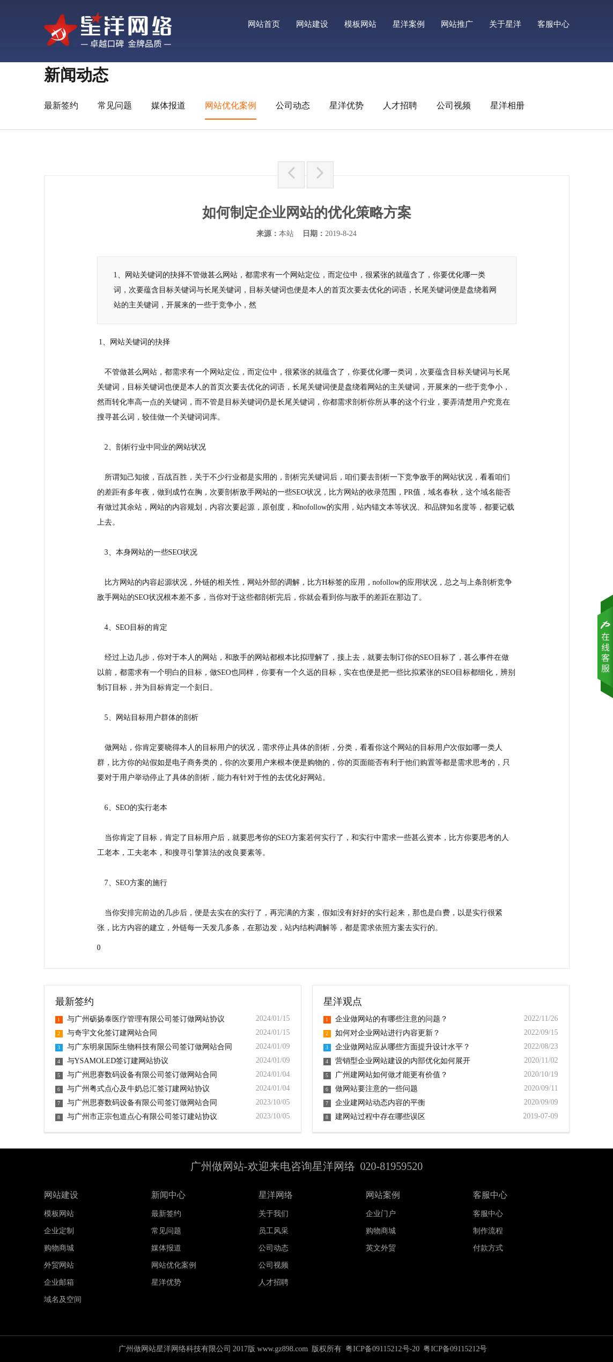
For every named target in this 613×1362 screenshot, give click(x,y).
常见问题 (115, 105)
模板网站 (360, 24)
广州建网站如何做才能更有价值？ (385, 1075)
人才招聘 (400, 105)
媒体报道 (168, 105)
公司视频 (454, 105)
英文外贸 (381, 1248)
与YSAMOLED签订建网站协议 (112, 1061)
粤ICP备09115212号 (455, 1349)
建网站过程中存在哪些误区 (374, 1117)
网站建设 (312, 24)
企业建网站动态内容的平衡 (374, 1103)
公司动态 (293, 105)
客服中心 (553, 24)
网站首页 (264, 24)
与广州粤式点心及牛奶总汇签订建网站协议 (132, 1089)
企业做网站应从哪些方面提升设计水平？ (396, 1047)
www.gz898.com (282, 1349)
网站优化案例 (230, 105)
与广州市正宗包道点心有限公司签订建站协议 (136, 1117)
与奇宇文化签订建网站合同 (106, 1033)
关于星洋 (505, 24)
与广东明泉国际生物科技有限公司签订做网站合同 (143, 1047)
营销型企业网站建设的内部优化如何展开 (396, 1061)
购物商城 (381, 1231)
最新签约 (61, 105)
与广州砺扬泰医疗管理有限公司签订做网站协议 (140, 1019)
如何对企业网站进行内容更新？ (381, 1033)
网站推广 (457, 24)
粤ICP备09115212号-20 (382, 1349)
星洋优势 (346, 105)
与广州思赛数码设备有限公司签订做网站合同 (136, 1075)
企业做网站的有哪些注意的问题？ (385, 1019)
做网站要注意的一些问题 (370, 1089)
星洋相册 (507, 105)
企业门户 (381, 1214)
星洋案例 (409, 24)
